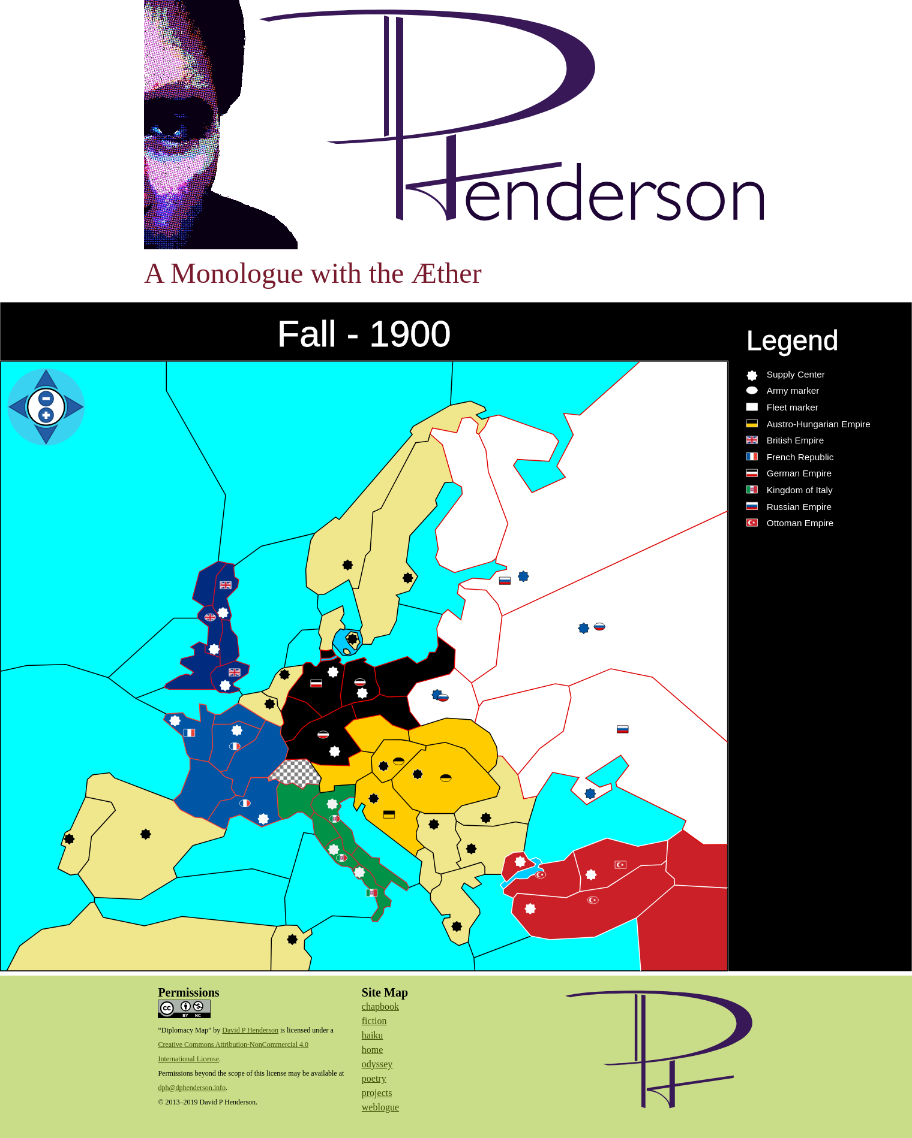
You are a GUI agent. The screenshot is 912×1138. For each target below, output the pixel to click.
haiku (372, 1035)
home (372, 1050)
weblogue (380, 1107)
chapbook (380, 1006)
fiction (374, 1021)
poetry (374, 1078)
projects (377, 1093)
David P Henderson (250, 1030)
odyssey (377, 1064)
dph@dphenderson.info (192, 1087)
